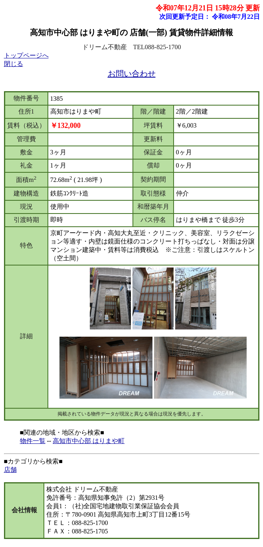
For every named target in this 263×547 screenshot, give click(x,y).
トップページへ (26, 55)
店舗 (10, 469)
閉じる (13, 63)
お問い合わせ (132, 73)
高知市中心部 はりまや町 (89, 440)
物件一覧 (32, 440)
